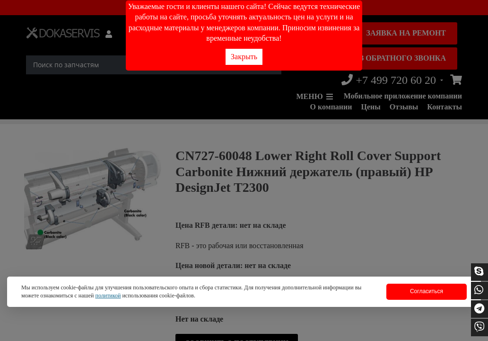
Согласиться (426, 291)
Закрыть (244, 57)
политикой (108, 295)
